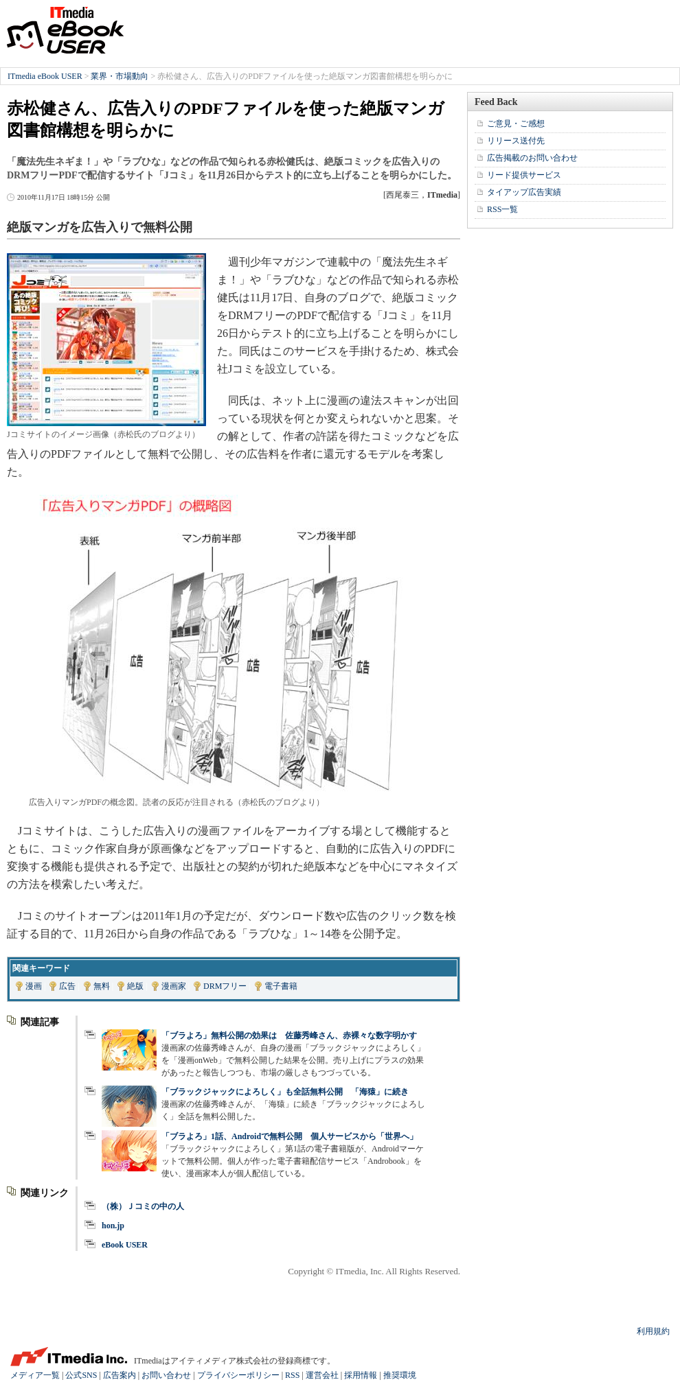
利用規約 (653, 1331)
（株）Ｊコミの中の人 (143, 1206)
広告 (67, 986)
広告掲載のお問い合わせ (532, 158)
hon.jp (113, 1225)
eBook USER (125, 1245)
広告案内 (119, 1375)
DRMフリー (225, 986)
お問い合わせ (166, 1375)
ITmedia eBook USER (65, 30)
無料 (101, 986)
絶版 (135, 986)
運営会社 (322, 1375)
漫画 (33, 986)
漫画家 (173, 986)
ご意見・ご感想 (516, 123)
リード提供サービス (524, 175)
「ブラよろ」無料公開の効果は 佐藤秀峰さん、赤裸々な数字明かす (289, 1035)
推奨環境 (399, 1375)
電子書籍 (280, 986)
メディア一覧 (35, 1375)
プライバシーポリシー (238, 1375)
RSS (292, 1375)
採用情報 (360, 1375)
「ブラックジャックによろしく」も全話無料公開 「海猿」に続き (285, 1092)
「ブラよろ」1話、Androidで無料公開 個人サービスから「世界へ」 (289, 1136)
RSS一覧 (502, 209)
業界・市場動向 (119, 76)
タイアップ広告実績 (524, 192)
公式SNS (81, 1375)
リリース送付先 (516, 140)
